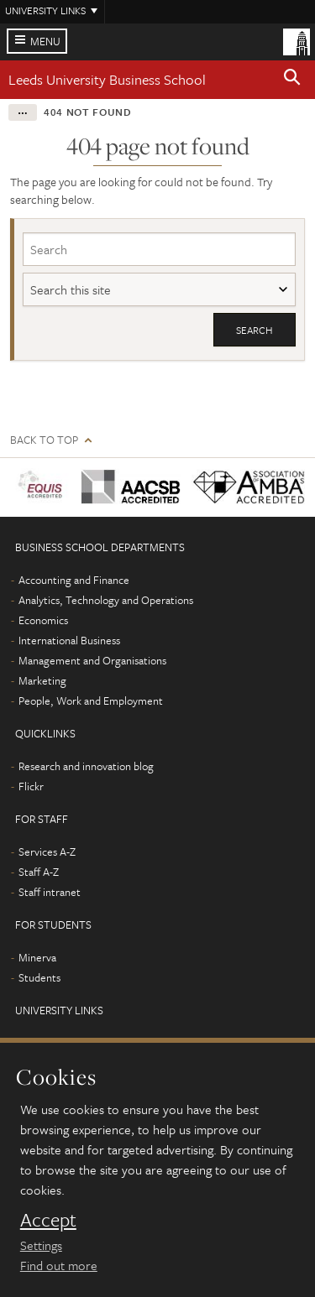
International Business (69, 640)
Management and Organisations (92, 660)
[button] (292, 79)
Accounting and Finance (73, 579)
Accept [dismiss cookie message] (48, 1220)
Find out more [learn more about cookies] (58, 1265)
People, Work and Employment (90, 700)
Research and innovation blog (86, 766)
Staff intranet (49, 891)
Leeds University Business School (107, 79)
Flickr (31, 786)
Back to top (44, 440)
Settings (41, 1245)
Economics (43, 620)
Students (39, 977)
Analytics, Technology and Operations (105, 599)
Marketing (42, 680)
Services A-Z (47, 851)
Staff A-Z (38, 871)
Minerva (37, 957)
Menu (45, 41)
